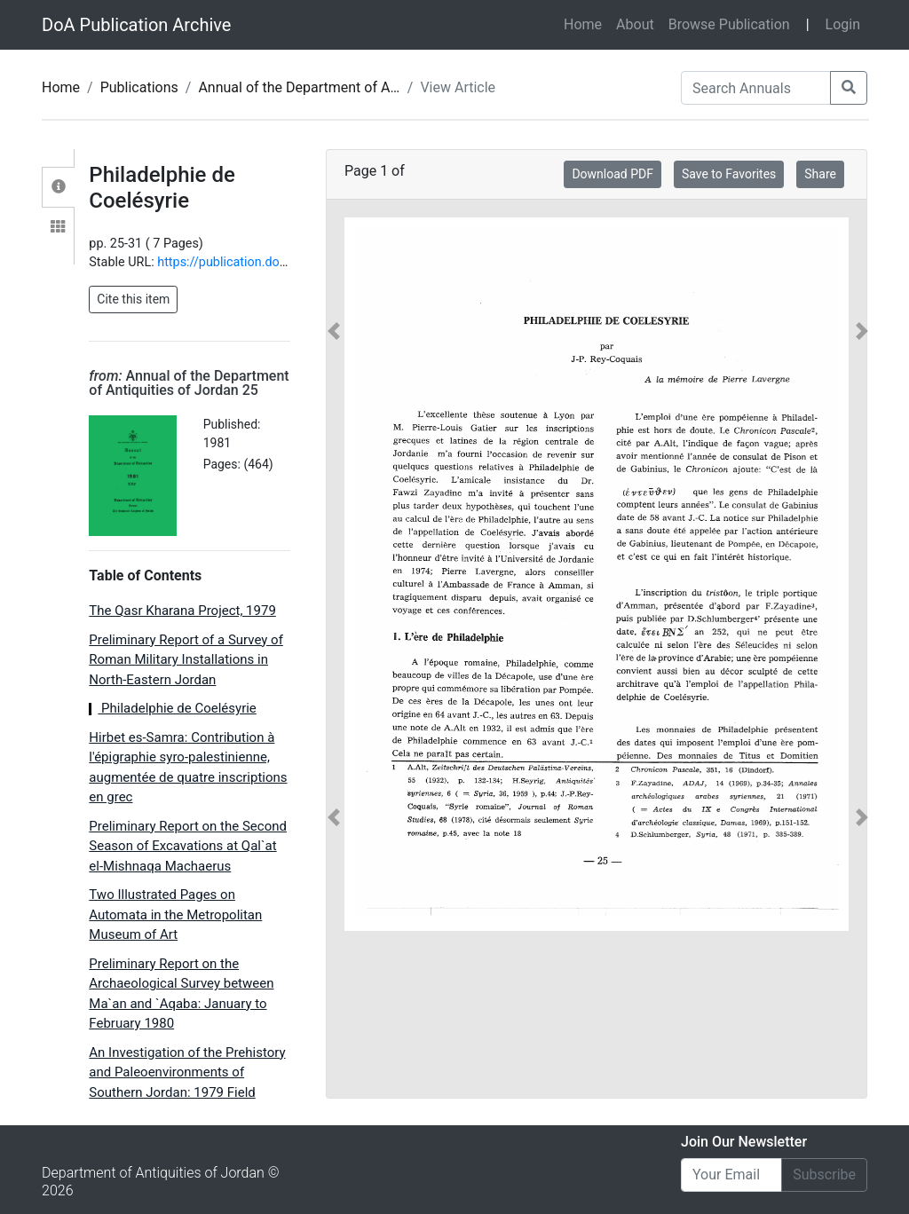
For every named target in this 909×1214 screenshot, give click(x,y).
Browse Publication (729, 24)
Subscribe (824, 1174)
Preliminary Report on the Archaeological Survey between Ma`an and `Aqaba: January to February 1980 (181, 994)
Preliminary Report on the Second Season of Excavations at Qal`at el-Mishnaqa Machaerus (188, 846)
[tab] (58, 187)
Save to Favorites (729, 174)
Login (843, 24)
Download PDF (612, 174)
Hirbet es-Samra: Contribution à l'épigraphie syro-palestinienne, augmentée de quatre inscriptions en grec (188, 767)
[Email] (731, 1175)
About (635, 24)
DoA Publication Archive (136, 24)
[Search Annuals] (756, 88)
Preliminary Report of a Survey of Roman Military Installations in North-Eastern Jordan (186, 660)
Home (586, 23)
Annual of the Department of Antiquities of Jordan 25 (365, 87)
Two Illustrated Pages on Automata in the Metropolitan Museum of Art (175, 914)
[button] (334, 574)
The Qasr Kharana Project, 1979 (182, 611)
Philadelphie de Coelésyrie (172, 708)
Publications (139, 87)
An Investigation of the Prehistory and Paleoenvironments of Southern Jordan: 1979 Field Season (187, 1083)
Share (820, 174)
